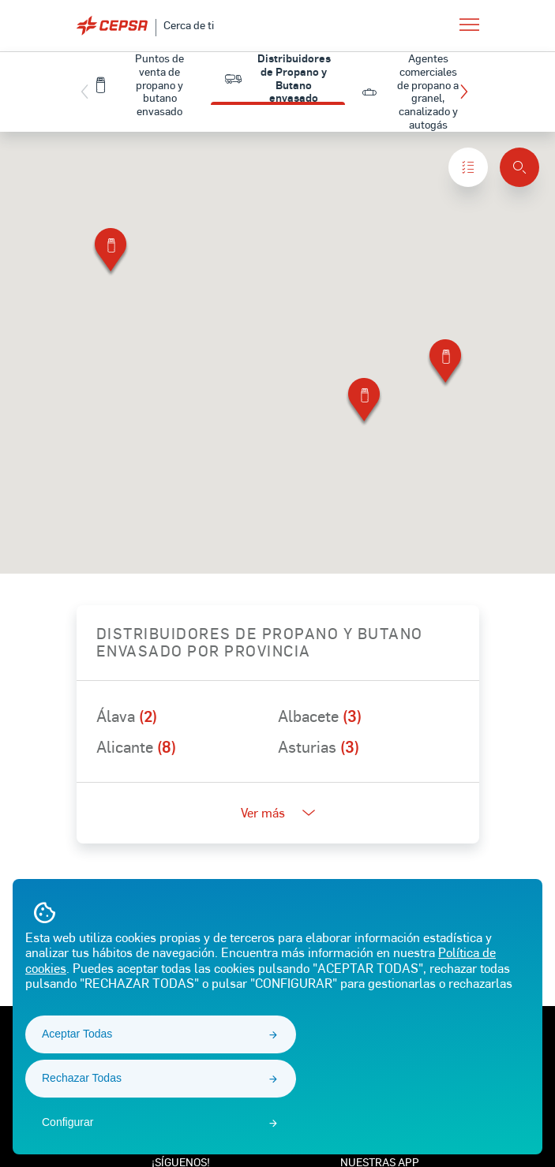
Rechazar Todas (82, 1078)
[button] (467, 91)
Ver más (278, 812)
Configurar (67, 1122)
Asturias (318, 746)
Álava (126, 715)
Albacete (320, 715)
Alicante (136, 746)
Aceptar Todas (77, 1033)
